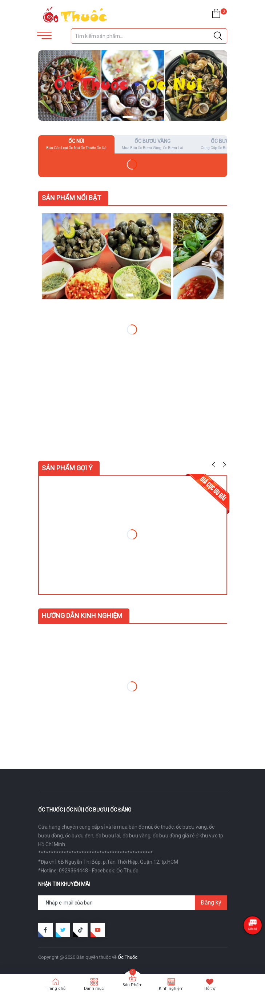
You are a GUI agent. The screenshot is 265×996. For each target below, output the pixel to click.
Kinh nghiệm (171, 988)
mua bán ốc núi (134, 827)
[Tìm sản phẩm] (149, 36)
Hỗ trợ (209, 988)
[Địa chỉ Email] (132, 902)
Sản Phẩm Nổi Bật (71, 198)
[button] (128, 117)
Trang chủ (55, 988)
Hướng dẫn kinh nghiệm (82, 615)
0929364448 (73, 871)
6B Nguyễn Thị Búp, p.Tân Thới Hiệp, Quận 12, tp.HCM (118, 862)
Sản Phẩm (132, 985)
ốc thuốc (164, 827)
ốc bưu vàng (136, 836)
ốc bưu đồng (167, 836)
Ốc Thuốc (127, 871)
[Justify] (218, 36)
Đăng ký (211, 902)
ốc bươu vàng (191, 827)
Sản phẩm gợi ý (67, 468)
